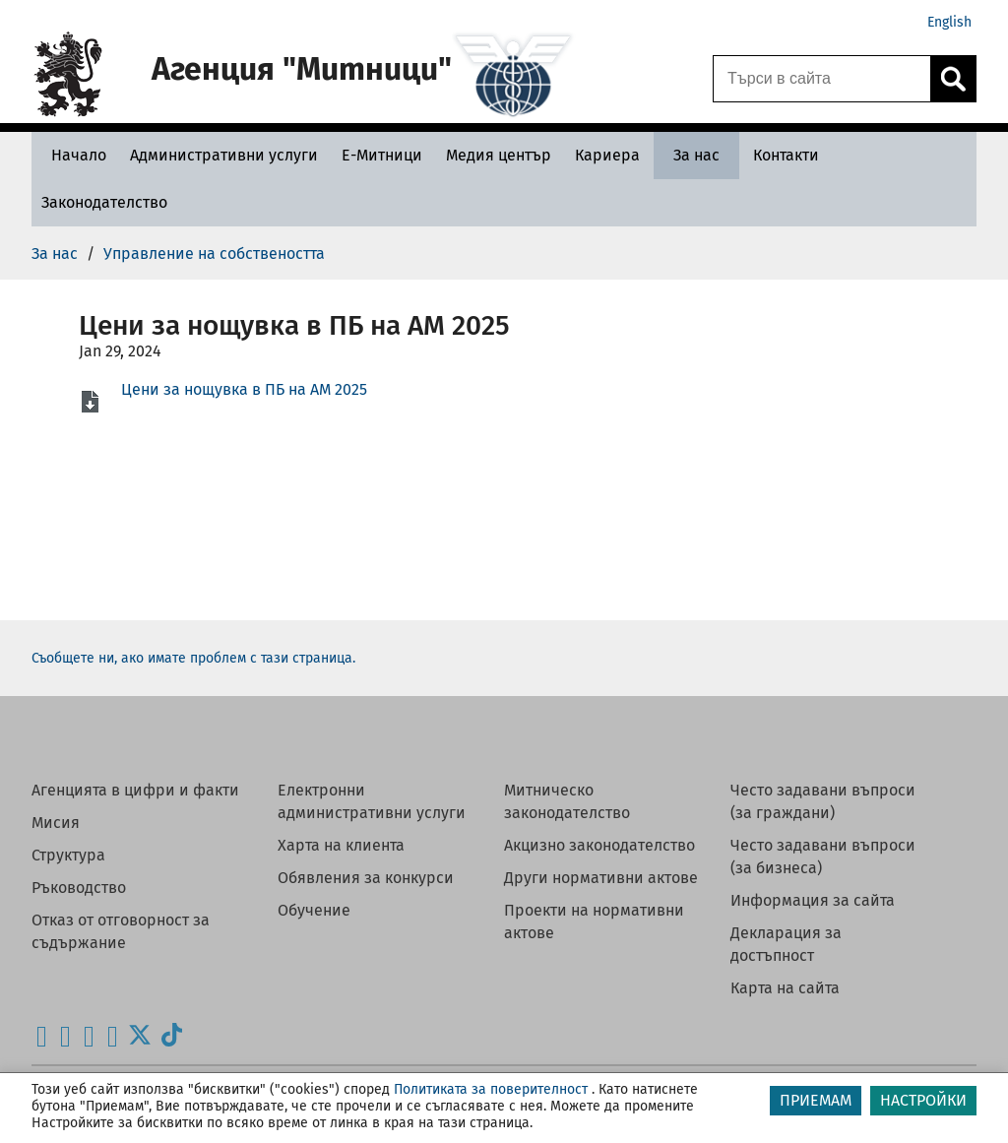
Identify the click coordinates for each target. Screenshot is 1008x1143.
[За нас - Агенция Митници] (696, 155)
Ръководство (79, 887)
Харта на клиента (341, 845)
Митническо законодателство (567, 801)
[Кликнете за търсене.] (953, 78)
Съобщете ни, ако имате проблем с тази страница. (193, 658)
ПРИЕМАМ (815, 1100)
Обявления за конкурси (366, 877)
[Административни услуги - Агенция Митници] (224, 155)
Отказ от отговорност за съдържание (121, 931)
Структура (68, 855)
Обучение (314, 910)
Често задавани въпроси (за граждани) (822, 801)
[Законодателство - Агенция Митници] (104, 202)
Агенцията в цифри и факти (135, 790)
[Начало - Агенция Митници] (74, 155)
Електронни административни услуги (372, 801)
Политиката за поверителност (491, 1089)
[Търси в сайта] (822, 78)
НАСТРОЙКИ (923, 1100)
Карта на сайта (785, 988)
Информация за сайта (812, 900)
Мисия (56, 822)
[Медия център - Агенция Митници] (498, 155)
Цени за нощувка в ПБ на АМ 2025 (244, 389)
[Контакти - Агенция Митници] (786, 155)
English (949, 22)
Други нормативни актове (601, 877)
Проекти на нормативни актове (594, 921)
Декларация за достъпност (786, 944)
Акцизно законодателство (599, 845)
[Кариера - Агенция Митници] (607, 155)
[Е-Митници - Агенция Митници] (382, 155)
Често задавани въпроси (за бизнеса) (822, 856)
